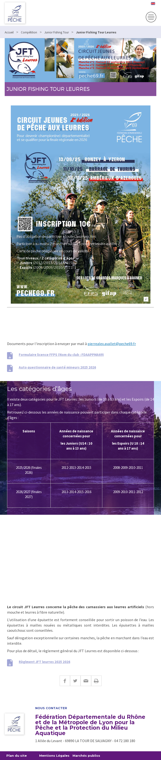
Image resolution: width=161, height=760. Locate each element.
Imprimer (96, 681)
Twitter (75, 681)
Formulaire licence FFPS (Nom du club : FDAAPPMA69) (61, 354)
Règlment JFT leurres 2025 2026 (44, 661)
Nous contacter (51, 708)
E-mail (85, 681)
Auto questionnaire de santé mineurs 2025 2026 (57, 367)
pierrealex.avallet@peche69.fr (112, 343)
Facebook (65, 681)
